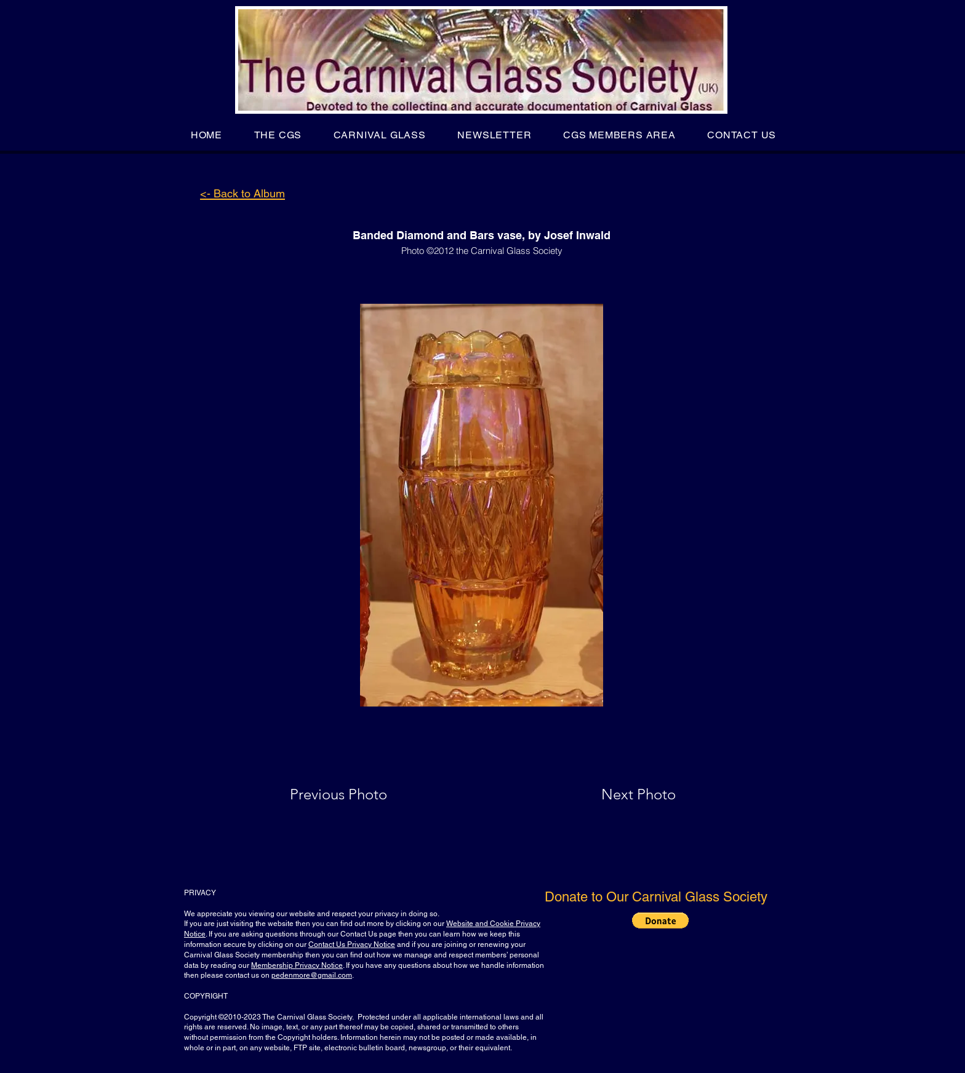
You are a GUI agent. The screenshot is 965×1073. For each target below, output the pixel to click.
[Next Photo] (614, 794)
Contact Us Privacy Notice (351, 944)
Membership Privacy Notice (297, 965)
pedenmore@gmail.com (311, 975)
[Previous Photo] (356, 794)
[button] (278, 135)
